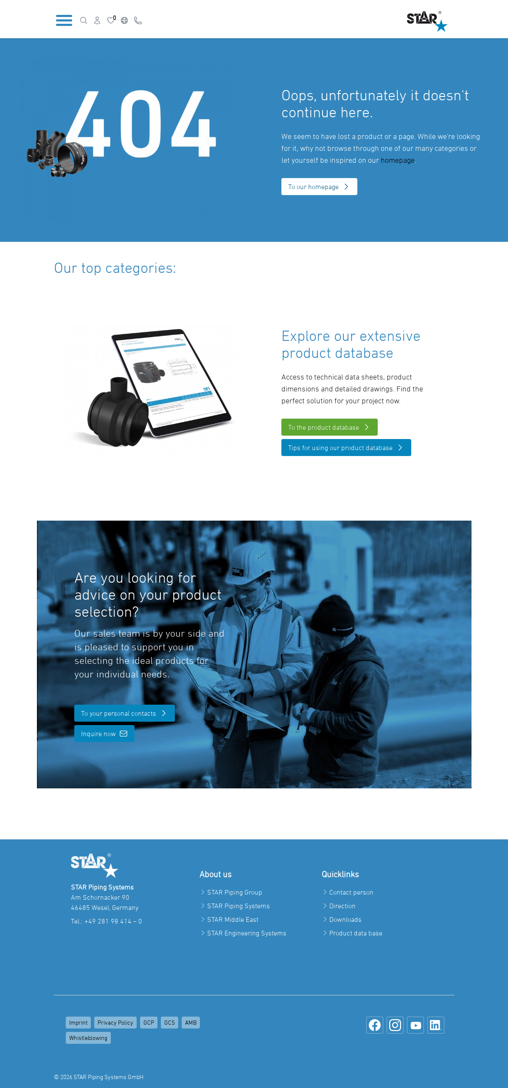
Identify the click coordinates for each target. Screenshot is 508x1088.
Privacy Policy (115, 1022)
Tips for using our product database (346, 447)
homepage (398, 160)
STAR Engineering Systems (246, 933)
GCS (169, 1022)
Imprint (78, 1022)
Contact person (351, 892)
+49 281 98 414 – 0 (113, 921)
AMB (190, 1022)
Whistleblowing (88, 1037)
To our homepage (319, 186)
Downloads (345, 919)
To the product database (329, 427)
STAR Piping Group (234, 892)
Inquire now (104, 733)
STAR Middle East (232, 919)
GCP (148, 1022)
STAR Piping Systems (238, 906)
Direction (342, 906)
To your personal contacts (124, 713)
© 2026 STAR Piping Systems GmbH (98, 1076)
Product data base (355, 933)
